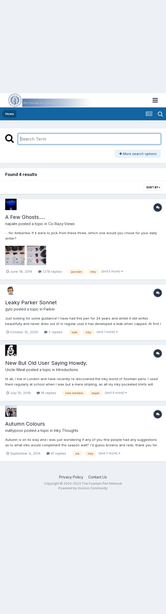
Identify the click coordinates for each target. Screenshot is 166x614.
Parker (49, 309)
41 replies (56, 453)
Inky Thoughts (66, 430)
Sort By (153, 187)
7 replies (53, 332)
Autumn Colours (25, 424)
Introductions (67, 369)
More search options (138, 154)
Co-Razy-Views (61, 223)
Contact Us (97, 477)
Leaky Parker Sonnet (31, 302)
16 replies (46, 393)
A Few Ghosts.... (25, 217)
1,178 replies (50, 271)
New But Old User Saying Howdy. (46, 363)
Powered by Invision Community (83, 488)
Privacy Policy (71, 477)
